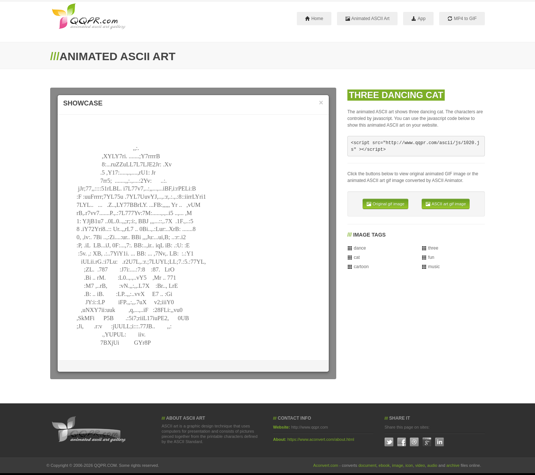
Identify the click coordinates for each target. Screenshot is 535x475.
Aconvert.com (325, 465)
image (397, 465)
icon (409, 465)
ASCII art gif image (445, 203)
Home (314, 18)
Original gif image (385, 203)
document (367, 465)
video (420, 465)
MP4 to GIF (462, 18)
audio (432, 465)
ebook (384, 465)
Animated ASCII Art (367, 18)
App (418, 18)
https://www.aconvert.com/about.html (321, 439)
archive (452, 465)
